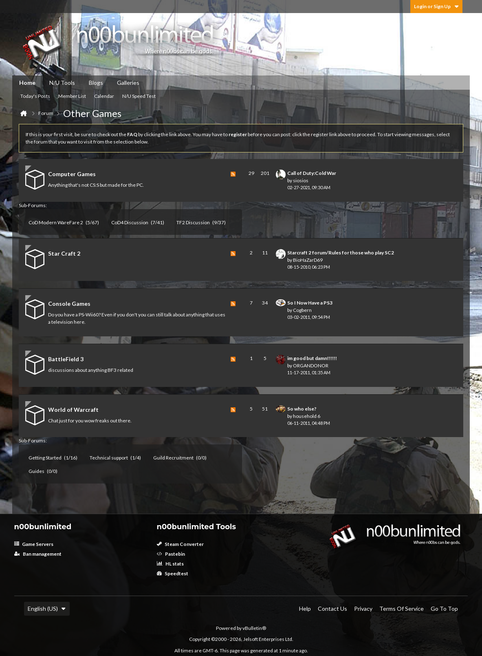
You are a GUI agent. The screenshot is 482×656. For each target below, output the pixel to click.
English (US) (47, 608)
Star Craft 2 (64, 253)
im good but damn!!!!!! (312, 358)
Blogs (96, 82)
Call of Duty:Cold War (311, 173)
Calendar (104, 96)
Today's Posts (35, 96)
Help (305, 608)
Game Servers (33, 544)
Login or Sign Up (436, 6)
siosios (300, 180)
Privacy (363, 608)
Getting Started (45, 458)
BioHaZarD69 (308, 260)
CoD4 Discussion (129, 222)
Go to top (444, 608)
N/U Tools (62, 82)
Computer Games (72, 173)
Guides (36, 471)
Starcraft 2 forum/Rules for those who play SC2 (340, 253)
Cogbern (302, 310)
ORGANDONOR (310, 365)
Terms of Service (401, 608)
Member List (72, 96)
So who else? (302, 409)
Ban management (38, 554)
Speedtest (172, 573)
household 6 (306, 416)
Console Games (69, 303)
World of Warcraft (73, 409)
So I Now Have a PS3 (309, 303)
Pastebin (171, 554)
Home (27, 82)
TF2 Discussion (193, 222)
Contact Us (332, 608)
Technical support (109, 458)
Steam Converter (180, 544)
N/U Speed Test (139, 96)
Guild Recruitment (173, 458)
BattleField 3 (66, 359)
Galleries (128, 82)
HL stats (170, 564)
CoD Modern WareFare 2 (56, 222)
